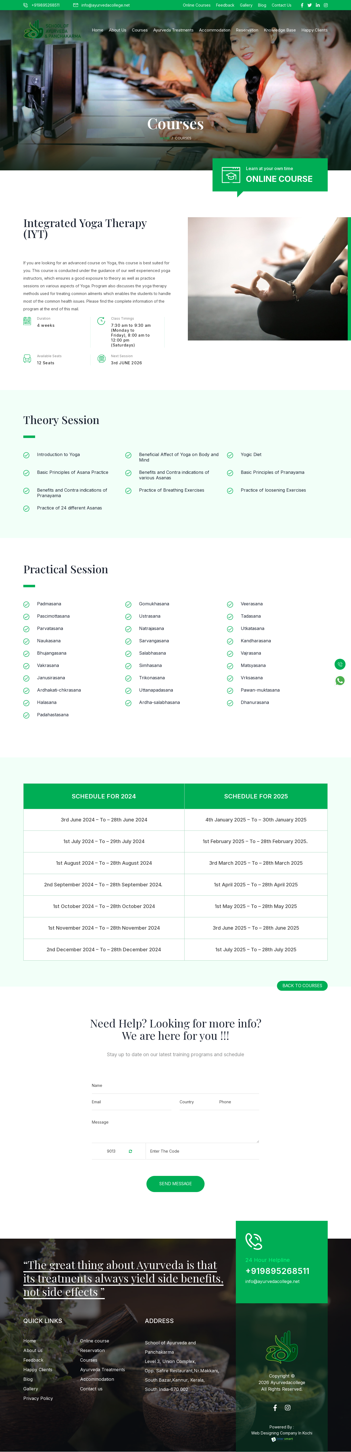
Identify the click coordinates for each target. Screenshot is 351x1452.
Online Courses (197, 5)
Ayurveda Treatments (173, 30)
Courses (140, 30)
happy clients (314, 30)
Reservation (247, 30)
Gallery (246, 5)
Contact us (91, 1388)
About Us (117, 30)
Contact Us (281, 5)
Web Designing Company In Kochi (281, 1436)
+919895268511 (41, 5)
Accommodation (214, 30)
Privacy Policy (38, 1398)
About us (33, 1350)
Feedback (225, 5)
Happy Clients (37, 1369)
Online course (94, 1341)
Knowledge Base (280, 30)
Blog (262, 5)
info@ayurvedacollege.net (101, 5)
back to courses (302, 985)
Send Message (175, 1183)
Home (97, 30)
